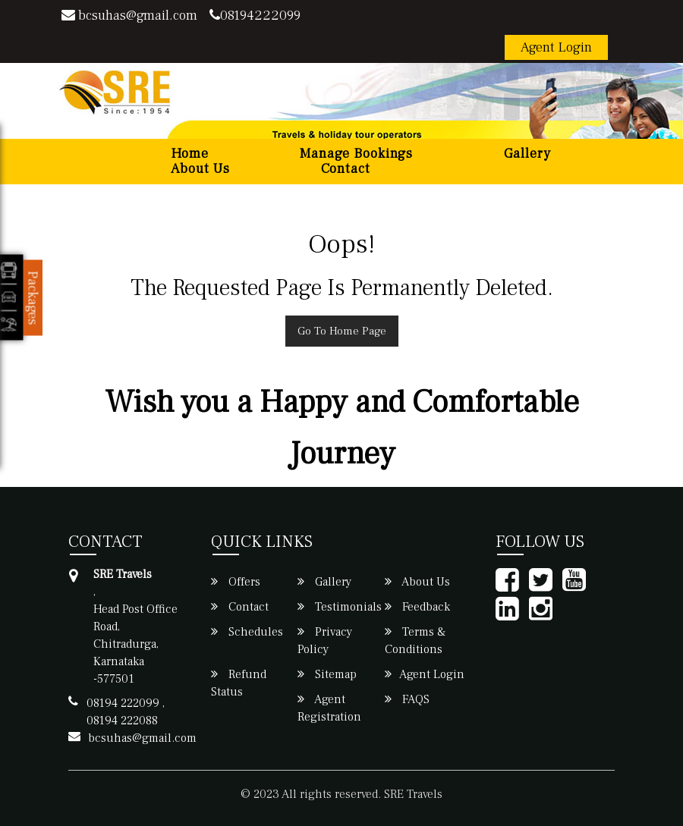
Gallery (527, 154)
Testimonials (339, 606)
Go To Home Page (341, 331)
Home (190, 154)
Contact (345, 169)
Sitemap (327, 674)
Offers (235, 581)
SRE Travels (413, 794)
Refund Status (238, 683)
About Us (200, 169)
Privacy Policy (324, 640)
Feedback (417, 606)
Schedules (247, 631)
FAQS (407, 699)
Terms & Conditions (415, 640)
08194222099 (255, 15)
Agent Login (556, 47)
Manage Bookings (356, 154)
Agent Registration (329, 708)
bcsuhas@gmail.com (129, 15)
